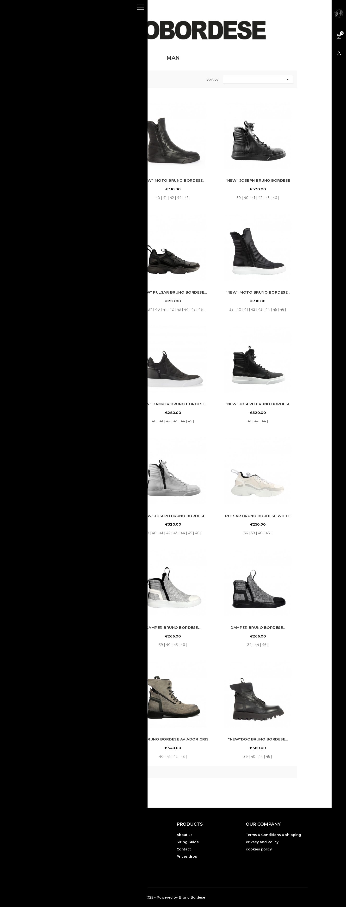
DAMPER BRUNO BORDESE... (173, 627)
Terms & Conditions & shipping (273, 835)
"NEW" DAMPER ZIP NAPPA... (88, 404)
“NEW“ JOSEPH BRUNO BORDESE (258, 404)
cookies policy (259, 849)
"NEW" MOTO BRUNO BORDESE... (173, 180)
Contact (184, 849)
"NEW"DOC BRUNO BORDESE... (258, 739)
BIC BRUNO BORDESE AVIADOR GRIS (173, 739)
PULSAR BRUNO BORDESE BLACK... (88, 516)
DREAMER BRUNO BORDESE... (88, 739)
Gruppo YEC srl (72, 867)
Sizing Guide (188, 842)
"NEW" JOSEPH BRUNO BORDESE (258, 180)
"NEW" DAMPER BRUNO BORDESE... (88, 292)
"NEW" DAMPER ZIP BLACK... (88, 180)
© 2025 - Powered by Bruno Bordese (173, 897)
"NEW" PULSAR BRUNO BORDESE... (173, 292)
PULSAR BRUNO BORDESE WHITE (257, 516)
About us (184, 835)
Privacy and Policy (262, 842)
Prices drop (187, 856)
